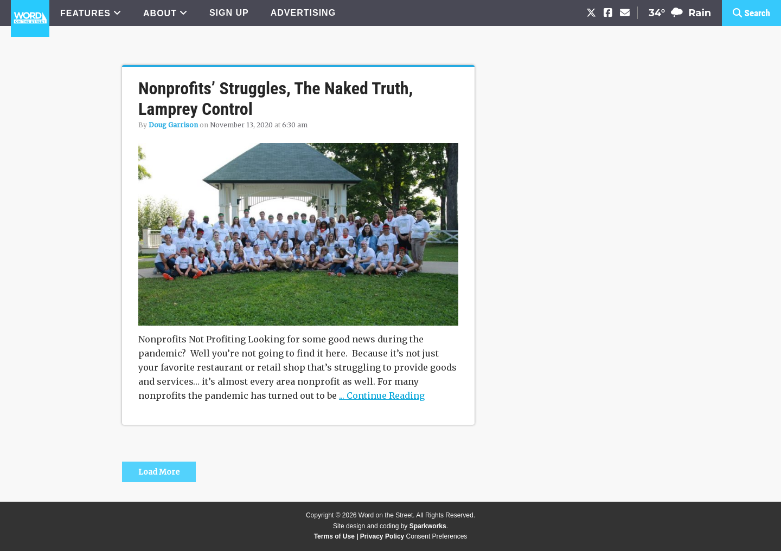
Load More (159, 472)
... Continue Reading (382, 395)
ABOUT (160, 13)
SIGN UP (229, 12)
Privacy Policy (382, 536)
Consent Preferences (437, 536)
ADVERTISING (303, 12)
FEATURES (85, 13)
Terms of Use (334, 536)
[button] (751, 13)
